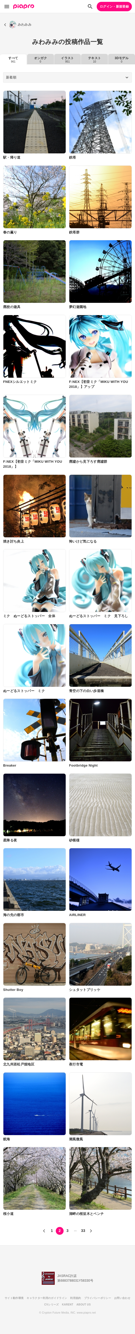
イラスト (67, 59)
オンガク (40, 59)
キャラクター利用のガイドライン (47, 1298)
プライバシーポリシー (97, 1298)
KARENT (67, 1304)
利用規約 (75, 1298)
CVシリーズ (51, 1304)
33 (83, 1231)
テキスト (94, 59)
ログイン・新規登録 (114, 6)
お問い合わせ (122, 1298)
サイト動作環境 (14, 1298)
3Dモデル (121, 59)
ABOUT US (83, 1304)
